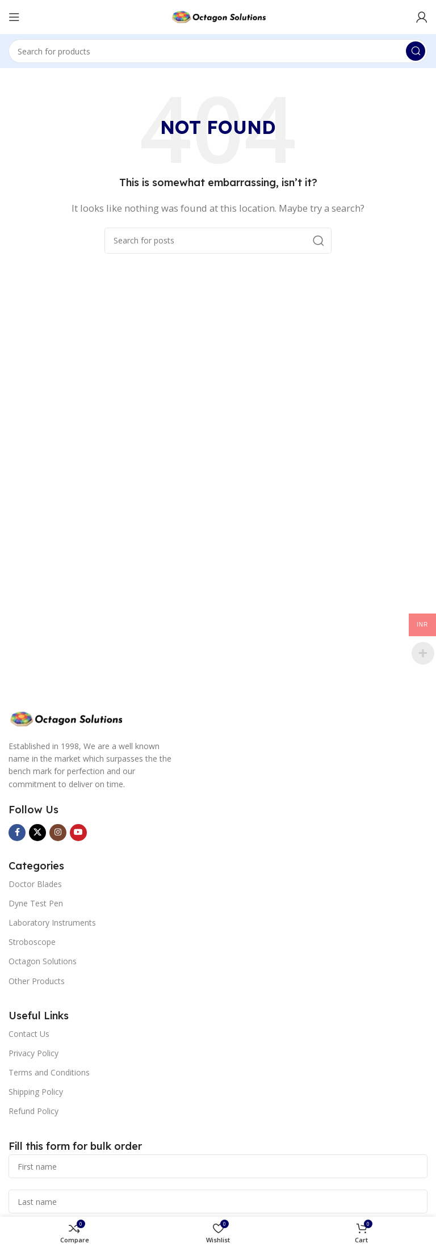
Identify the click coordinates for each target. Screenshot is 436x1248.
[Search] (218, 51)
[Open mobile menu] (14, 17)
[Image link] (65, 718)
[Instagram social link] (57, 832)
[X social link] (37, 832)
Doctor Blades (35, 884)
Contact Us (29, 1033)
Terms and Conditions (49, 1072)
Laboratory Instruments (52, 922)
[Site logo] (218, 16)
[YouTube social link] (78, 832)
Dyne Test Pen (36, 903)
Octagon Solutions (43, 961)
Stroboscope (32, 941)
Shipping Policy (36, 1091)
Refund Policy (33, 1111)
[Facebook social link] (17, 832)
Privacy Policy (33, 1053)
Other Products (37, 981)
